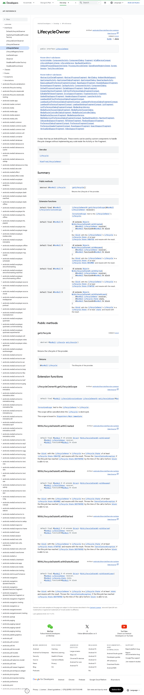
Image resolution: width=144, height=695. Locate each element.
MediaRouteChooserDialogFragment (55, 110)
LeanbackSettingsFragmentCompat (87, 104)
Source (35, 660)
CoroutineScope (79, 214)
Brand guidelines (54, 690)
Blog (34, 667)
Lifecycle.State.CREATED (83, 239)
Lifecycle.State (79, 237)
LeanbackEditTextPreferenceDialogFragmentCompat (62, 99)
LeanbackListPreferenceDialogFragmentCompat (60, 102)
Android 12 (92, 660)
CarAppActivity (68, 85)
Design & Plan (45, 3)
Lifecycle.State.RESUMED (83, 263)
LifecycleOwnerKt (80, 207)
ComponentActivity (60, 60)
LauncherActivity (94, 96)
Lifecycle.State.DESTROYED (71, 459)
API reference (9, 11)
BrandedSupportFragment (107, 83)
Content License (95, 607)
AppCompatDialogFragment (68, 80)
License (43, 690)
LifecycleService (67, 63)
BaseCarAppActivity (105, 80)
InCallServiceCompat (102, 60)
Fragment (89, 60)
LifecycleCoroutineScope (50, 210)
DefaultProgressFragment (51, 88)
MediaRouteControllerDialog (83, 112)
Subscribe (116, 689)
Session (43, 68)
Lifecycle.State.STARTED (83, 286)
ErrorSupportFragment (73, 94)
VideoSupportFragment (74, 129)
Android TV (74, 666)
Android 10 (92, 667)
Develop (56, 24)
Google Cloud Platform (98, 680)
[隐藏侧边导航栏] (27, 691)
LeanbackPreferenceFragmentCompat (56, 104)
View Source (111, 33)
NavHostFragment (106, 118)
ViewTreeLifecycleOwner (50, 162)
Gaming (54, 649)
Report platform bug (133, 649)
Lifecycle (44, 156)
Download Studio (113, 664)
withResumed (96, 247)
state (98, 310)
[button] (14, 28)
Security (36, 656)
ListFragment (107, 104)
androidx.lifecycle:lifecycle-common (106, 30)
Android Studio (134, 3)
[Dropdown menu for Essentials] (35, 2)
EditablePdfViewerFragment (51, 94)
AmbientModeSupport (107, 77)
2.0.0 (117, 36)
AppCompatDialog (88, 80)
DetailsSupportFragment (73, 88)
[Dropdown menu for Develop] (69, 2)
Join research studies (133, 662)
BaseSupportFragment (86, 83)
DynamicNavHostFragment (51, 91)
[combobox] (90, 3)
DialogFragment (90, 88)
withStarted (96, 271)
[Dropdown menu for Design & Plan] (54, 2)
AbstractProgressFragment (75, 77)
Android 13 (92, 656)
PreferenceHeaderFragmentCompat (55, 126)
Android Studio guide (114, 653)
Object (85, 222)
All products (115, 680)
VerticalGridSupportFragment (52, 129)
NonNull (52, 187)
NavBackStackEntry (83, 63)
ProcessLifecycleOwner (78, 66)
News (35, 663)
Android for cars (76, 662)
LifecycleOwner (62, 49)
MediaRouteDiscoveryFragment (53, 115)
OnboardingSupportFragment (52, 121)
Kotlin (109, 39)
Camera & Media (58, 660)
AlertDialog (92, 77)
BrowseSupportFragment (50, 85)
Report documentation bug (133, 653)
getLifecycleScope (96, 207)
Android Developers (44, 24)
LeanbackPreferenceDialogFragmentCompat (99, 102)
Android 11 (92, 663)
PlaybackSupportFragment (93, 121)
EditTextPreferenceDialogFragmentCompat (81, 91)
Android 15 (92, 649)
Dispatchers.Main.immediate (69, 416)
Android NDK (111, 668)
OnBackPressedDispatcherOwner (54, 66)
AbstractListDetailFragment (51, 77)
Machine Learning (58, 653)
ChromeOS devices (77, 658)
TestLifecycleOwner (55, 68)
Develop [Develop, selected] (63, 3)
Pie (90, 671)
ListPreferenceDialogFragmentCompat (56, 107)
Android (36, 649)
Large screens (75, 651)
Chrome (71, 680)
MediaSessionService (75, 115)
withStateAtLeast (98, 294)
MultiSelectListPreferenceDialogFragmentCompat (60, 118)
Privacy (54, 663)
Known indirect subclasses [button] (79, 102)
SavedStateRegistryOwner (99, 66)
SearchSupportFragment (101, 126)
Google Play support (133, 658)
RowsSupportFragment (80, 126)
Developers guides (113, 657)
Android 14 (92, 653)
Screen (114, 66)
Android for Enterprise (41, 653)
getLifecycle (78, 187)
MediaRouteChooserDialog (82, 110)
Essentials (28, 3)
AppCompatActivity (48, 80)
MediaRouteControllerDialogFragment (55, 112)
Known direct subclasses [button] (79, 63)
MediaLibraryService (81, 107)
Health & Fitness (57, 656)
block (77, 235)
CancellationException (104, 456)
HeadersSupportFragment (75, 96)
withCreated (96, 224)
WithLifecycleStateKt (81, 224)
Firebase (82, 680)
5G (53, 667)
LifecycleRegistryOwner (50, 63)
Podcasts (36, 671)
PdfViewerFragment (73, 121)
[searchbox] (15, 19)
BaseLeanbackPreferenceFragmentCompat (58, 83)
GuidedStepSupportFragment (52, 96)
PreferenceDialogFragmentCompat (54, 123)
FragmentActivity (91, 94)
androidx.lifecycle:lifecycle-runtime (106, 426)
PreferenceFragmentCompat (82, 123)
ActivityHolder (46, 60)
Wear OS (73, 655)
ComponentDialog (76, 60)
